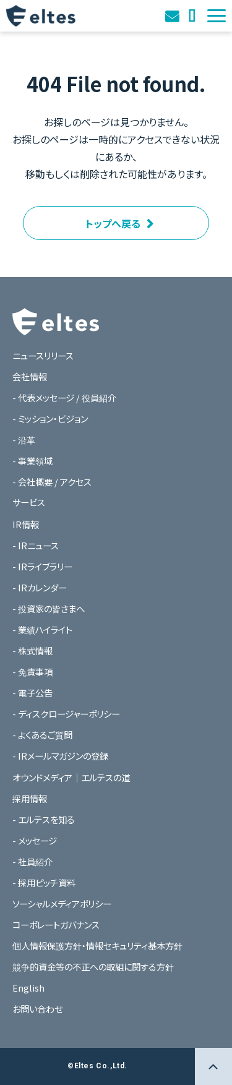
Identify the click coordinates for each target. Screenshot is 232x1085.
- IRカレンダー (39, 587)
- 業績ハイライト (42, 629)
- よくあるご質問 (42, 734)
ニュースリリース (43, 355)
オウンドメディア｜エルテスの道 (193, 16)
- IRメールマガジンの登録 (60, 755)
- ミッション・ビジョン (50, 418)
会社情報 (29, 376)
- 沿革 (23, 439)
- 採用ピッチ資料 (43, 882)
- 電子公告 (32, 692)
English (28, 987)
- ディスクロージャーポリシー (66, 713)
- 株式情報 (32, 650)
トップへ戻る (112, 223)
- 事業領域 (32, 460)
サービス (28, 501)
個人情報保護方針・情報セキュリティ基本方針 (97, 945)
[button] (216, 16)
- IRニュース (35, 545)
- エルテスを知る (43, 819)
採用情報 (29, 798)
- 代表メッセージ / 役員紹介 (64, 397)
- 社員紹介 (32, 861)
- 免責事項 (32, 671)
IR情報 (25, 524)
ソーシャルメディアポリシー (61, 903)
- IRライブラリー (42, 566)
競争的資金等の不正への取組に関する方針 (93, 966)
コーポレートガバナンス (56, 924)
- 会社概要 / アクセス (52, 481)
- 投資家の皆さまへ (48, 608)
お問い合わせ (173, 16)
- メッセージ (34, 840)
